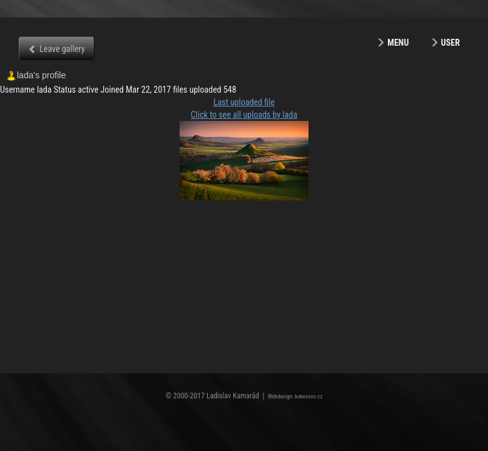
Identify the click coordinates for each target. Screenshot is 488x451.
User (450, 43)
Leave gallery (61, 49)
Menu (398, 43)
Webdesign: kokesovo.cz (295, 396)
